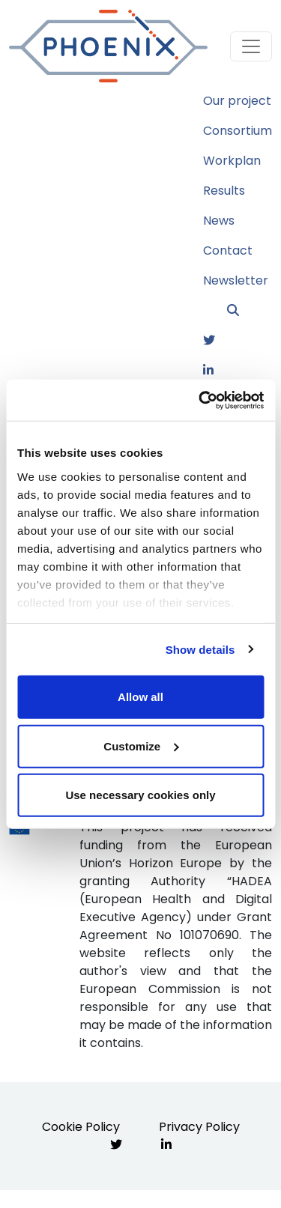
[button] (249, 311)
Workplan (232, 160)
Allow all (140, 696)
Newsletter (235, 280)
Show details (200, 649)
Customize (140, 745)
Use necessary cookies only (140, 795)
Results (224, 190)
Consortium (237, 130)
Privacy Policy (199, 1126)
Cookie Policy (81, 1126)
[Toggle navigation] (251, 46)
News (219, 220)
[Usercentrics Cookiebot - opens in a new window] (200, 400)
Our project (237, 100)
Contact (228, 250)
